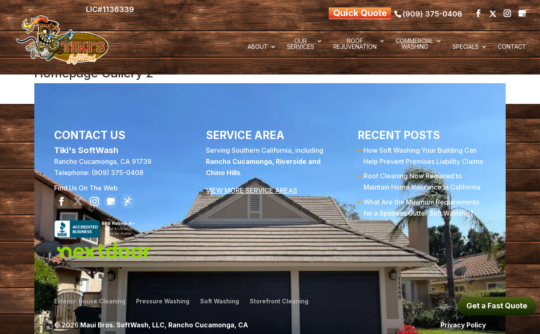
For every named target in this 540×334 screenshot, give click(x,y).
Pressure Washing (162, 298)
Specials (465, 47)
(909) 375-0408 (432, 11)
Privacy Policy (462, 322)
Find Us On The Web (86, 185)
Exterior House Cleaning (89, 298)
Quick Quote (352, 11)
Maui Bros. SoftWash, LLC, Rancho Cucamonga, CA (164, 322)
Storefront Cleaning (279, 298)
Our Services (300, 44)
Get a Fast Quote (496, 305)
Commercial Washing (414, 44)
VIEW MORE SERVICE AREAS (251, 188)
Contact (512, 47)
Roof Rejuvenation (355, 44)
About (258, 47)
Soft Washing (219, 298)
